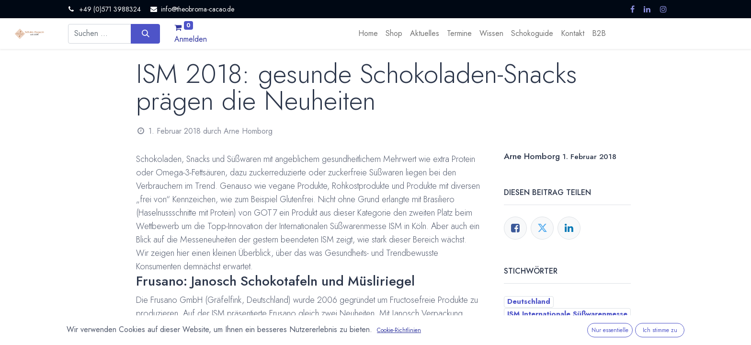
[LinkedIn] (569, 228)
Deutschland (528, 301)
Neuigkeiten (528, 339)
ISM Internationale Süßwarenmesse (567, 314)
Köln (515, 326)
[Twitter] (542, 228)
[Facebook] (515, 228)
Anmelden (190, 39)
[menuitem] (368, 33)
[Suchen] (145, 33)
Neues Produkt (559, 326)
